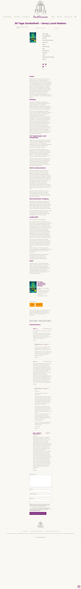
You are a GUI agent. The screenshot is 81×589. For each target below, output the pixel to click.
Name (31, 489)
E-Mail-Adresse (33, 493)
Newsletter (68, 16)
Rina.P (34, 328)
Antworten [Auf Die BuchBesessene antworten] (36, 357)
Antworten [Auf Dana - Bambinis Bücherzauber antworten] (35, 470)
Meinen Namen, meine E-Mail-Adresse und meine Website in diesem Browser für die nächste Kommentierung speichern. (40, 505)
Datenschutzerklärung (35, 510)
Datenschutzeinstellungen (52, 531)
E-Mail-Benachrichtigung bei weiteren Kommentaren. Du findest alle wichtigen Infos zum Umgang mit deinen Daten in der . (40, 509)
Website (31, 498)
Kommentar (33, 474)
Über (53, 16)
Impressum (25, 531)
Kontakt (59, 16)
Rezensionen (7, 16)
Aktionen (17, 16)
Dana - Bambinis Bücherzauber (37, 433)
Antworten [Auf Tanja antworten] (35, 384)
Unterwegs (26, 16)
